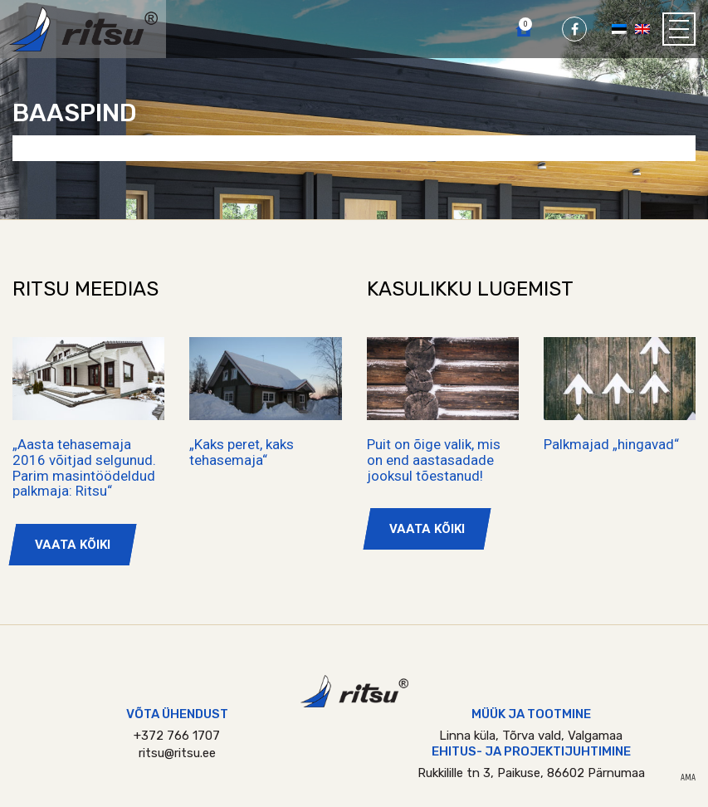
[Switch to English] (642, 28)
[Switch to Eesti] (619, 28)
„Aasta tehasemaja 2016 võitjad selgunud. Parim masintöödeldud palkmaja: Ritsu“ (84, 467)
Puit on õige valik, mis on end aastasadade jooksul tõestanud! (433, 459)
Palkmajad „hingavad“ (611, 444)
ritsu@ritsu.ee (177, 753)
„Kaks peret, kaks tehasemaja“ (241, 452)
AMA (688, 778)
